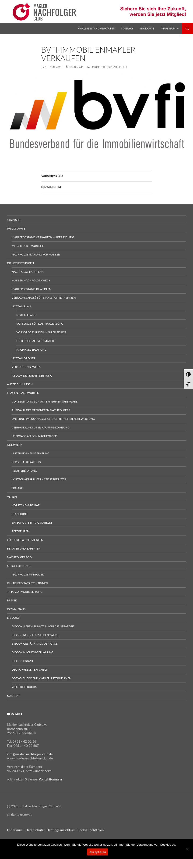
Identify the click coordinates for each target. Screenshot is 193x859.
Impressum (168, 28)
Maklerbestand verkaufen (96, 28)
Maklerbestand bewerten (31, 289)
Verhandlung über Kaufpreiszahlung (41, 427)
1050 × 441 (76, 67)
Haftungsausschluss (60, 830)
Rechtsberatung (24, 470)
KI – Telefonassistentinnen (27, 583)
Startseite (14, 220)
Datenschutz (34, 830)
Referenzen (20, 531)
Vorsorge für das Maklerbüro (39, 323)
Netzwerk (14, 444)
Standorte (147, 28)
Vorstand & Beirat (25, 505)
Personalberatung (26, 462)
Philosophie (16, 228)
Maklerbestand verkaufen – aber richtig (43, 237)
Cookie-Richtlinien (90, 830)
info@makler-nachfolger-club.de (30, 754)
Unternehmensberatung (30, 453)
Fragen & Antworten (23, 393)
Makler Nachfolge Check (31, 280)
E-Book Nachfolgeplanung (32, 652)
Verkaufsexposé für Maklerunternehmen (44, 297)
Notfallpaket (26, 315)
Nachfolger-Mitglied (28, 574)
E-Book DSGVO (22, 661)
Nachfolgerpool (20, 557)
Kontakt (127, 28)
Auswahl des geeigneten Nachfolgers (41, 410)
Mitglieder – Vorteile (28, 246)
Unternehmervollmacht (35, 341)
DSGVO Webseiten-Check (30, 669)
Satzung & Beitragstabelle (32, 522)
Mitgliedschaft (19, 566)
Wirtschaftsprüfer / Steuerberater (39, 479)
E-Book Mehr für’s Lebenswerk (35, 635)
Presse (12, 600)
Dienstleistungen (20, 263)
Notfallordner (23, 358)
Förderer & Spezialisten (109, 67)
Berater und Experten (24, 548)
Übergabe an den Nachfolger (34, 436)
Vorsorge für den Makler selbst (41, 332)
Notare (17, 488)
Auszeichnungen (20, 384)
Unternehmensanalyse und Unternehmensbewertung (53, 419)
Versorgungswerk (26, 367)
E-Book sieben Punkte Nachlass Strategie (43, 626)
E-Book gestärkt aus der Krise (34, 643)
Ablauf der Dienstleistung (32, 375)
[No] (187, 849)
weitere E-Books (24, 687)
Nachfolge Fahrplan (28, 271)
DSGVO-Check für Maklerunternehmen (41, 678)
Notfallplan (21, 306)
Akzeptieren (97, 852)
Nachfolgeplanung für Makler (36, 254)
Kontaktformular (51, 779)
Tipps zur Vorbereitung (24, 591)
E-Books (13, 617)
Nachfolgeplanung (31, 349)
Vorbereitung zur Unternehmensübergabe (44, 401)
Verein (12, 496)
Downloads (16, 609)
